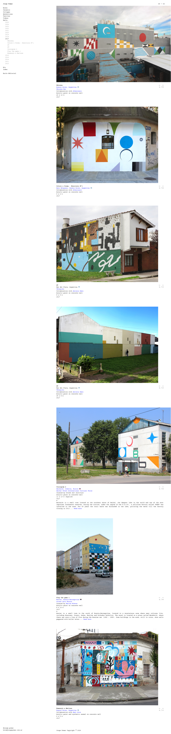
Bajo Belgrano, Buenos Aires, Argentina (73, 188)
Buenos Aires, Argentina (66, 87)
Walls (5, 20)
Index (5, 69)
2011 (7, 61)
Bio (4, 67)
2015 (7, 57)
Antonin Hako (78, 291)
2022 (7, 28)
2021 (7, 30)
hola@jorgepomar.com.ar (12, 730)
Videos (5, 18)
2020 (7, 32)
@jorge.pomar (8, 728)
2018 (7, 36)
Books (5, 8)
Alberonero (77, 91)
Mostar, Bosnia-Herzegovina (67, 599)
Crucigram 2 (12, 49)
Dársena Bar (61, 89)
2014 (7, 59)
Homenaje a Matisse (15, 53)
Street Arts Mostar (64, 601)
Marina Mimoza (71, 603)
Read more (78, 508)
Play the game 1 (14, 51)
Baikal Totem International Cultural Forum (74, 491)
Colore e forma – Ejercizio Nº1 (20, 43)
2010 (7, 63)
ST (8, 45)
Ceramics (6, 10)
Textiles (6, 16)
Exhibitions (8, 14)
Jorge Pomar (8, 4)
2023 (7, 26)
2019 (7, 34)
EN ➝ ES (161, 4)
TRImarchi (60, 289)
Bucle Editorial (9, 73)
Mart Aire (77, 712)
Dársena (10, 41)
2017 (7, 39)
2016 (7, 55)
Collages (6, 12)
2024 (7, 24)
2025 (7, 22)
